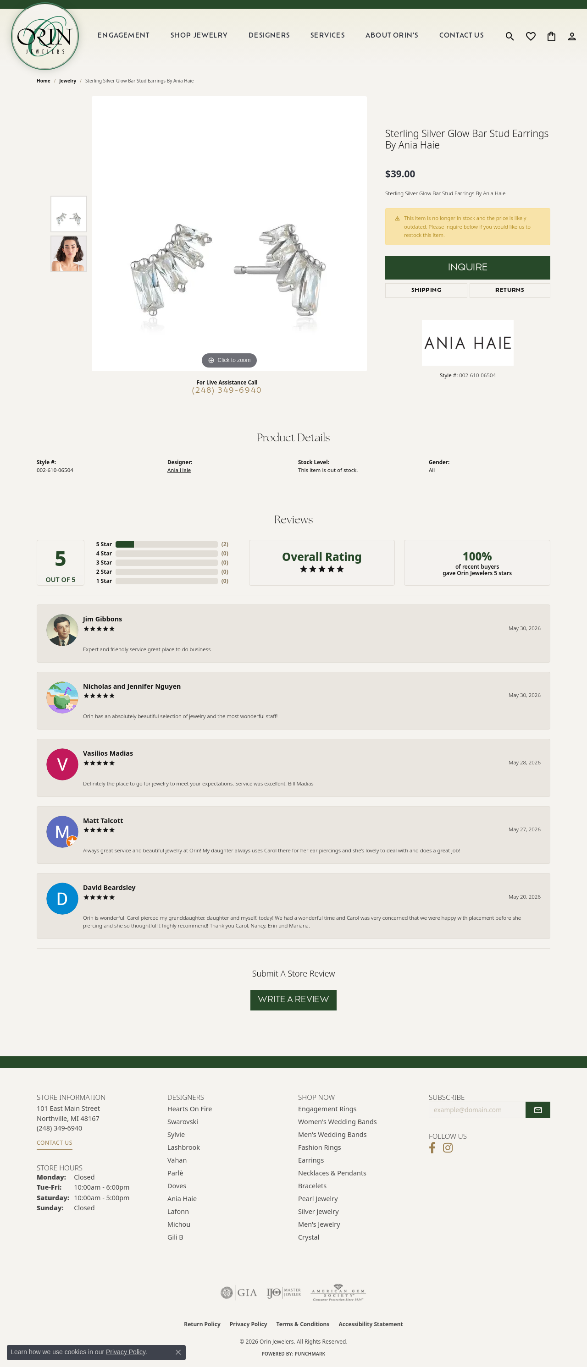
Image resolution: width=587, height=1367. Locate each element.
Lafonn (178, 1211)
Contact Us (461, 36)
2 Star (104, 572)
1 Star (104, 581)
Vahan (177, 1160)
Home (43, 80)
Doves (176, 1185)
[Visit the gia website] (239, 1292)
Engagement (124, 36)
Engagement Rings (327, 1108)
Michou (178, 1224)
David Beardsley (109, 887)
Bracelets (312, 1185)
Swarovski (182, 1121)
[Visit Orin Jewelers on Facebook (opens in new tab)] (432, 1147)
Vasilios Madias (108, 753)
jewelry (67, 80)
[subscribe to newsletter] (538, 1110)
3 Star (104, 562)
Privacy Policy (248, 1324)
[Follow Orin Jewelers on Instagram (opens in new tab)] (448, 1147)
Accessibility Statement (370, 1324)
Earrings (311, 1160)
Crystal (308, 1237)
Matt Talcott (103, 820)
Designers (269, 36)
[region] (229, 233)
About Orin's (391, 36)
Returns (509, 290)
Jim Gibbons (102, 619)
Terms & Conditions (303, 1324)
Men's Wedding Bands (332, 1134)
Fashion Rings (319, 1147)
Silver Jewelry (318, 1211)
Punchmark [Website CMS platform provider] (310, 1354)
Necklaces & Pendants (332, 1173)
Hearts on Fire (189, 1108)
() (225, 544)
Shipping (426, 290)
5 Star (104, 544)
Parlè (175, 1173)
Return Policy (202, 1324)
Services (327, 36)
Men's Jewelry (319, 1224)
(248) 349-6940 (227, 391)
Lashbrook (183, 1147)
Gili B (175, 1237)
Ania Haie (179, 470)
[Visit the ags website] (338, 1292)
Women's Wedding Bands (337, 1121)
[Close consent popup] (178, 1352)
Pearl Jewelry (318, 1198)
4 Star (104, 553)
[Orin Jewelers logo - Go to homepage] (45, 36)
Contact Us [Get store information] (54, 1143)
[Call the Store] (59, 1128)
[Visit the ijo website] (283, 1292)
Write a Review (294, 1000)
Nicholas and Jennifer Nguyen (132, 686)
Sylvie (176, 1134)
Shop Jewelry (199, 36)
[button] (510, 36)
